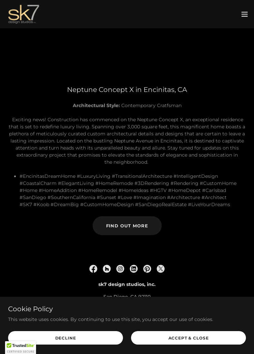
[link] (23, 14)
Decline (65, 338)
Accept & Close (188, 338)
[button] (244, 14)
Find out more (127, 225)
